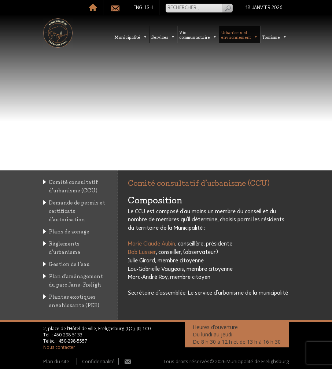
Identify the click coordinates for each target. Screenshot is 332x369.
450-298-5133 (68, 335)
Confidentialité (98, 361)
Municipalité (130, 37)
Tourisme (274, 37)
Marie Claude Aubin (151, 244)
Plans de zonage (69, 231)
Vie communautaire (198, 34)
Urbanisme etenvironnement (239, 34)
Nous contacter (59, 347)
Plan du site (56, 361)
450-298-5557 (73, 341)
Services (163, 37)
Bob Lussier (142, 252)
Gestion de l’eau (69, 263)
